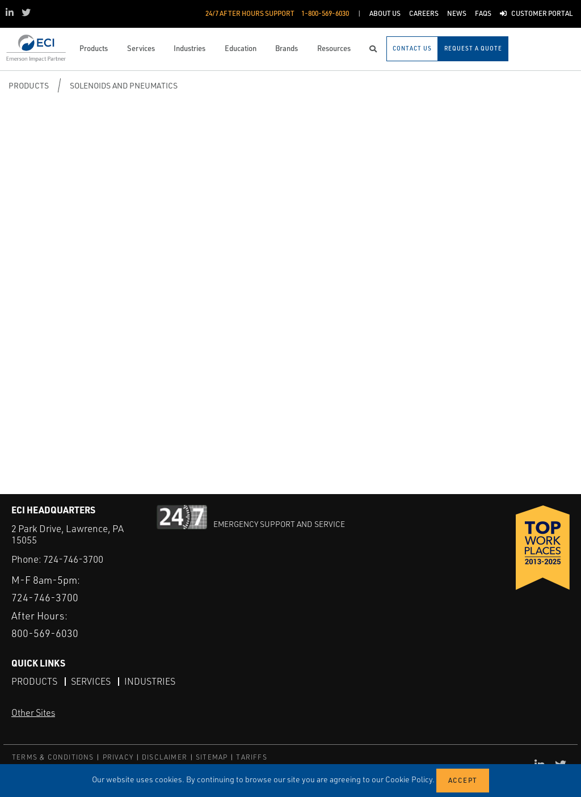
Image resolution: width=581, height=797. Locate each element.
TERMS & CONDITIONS (53, 757)
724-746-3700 (73, 559)
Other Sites (33, 712)
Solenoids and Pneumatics (124, 85)
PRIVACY (118, 757)
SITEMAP (212, 757)
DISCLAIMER (164, 757)
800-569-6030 (44, 633)
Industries (149, 681)
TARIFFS (251, 757)
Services (91, 681)
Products (29, 85)
